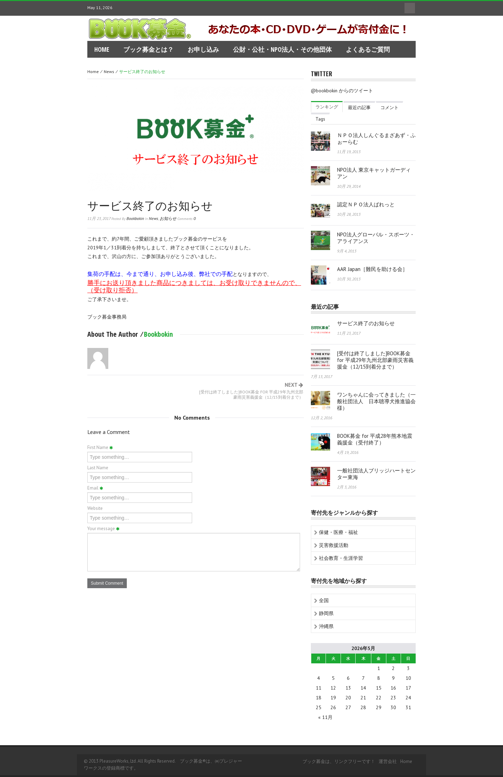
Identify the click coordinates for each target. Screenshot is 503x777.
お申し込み (203, 49)
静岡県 (326, 613)
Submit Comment (107, 583)
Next (249, 391)
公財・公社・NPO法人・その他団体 (282, 49)
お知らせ (168, 218)
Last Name (97, 468)
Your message (103, 529)
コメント (389, 108)
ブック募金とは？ (148, 49)
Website (95, 508)
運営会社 (388, 761)
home (101, 49)
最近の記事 (359, 108)
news (109, 71)
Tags (320, 119)
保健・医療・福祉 (338, 532)
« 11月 (325, 717)
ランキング (326, 107)
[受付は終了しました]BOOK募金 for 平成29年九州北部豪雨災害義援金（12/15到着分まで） (375, 360)
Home (93, 71)
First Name (100, 447)
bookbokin (135, 218)
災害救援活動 (333, 545)
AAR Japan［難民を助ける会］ (372, 269)
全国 (324, 600)
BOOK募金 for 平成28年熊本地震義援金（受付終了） (374, 439)
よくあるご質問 (368, 49)
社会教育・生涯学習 (341, 558)
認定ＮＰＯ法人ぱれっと (366, 204)
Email (95, 488)
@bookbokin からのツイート (342, 90)
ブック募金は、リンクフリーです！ (338, 761)
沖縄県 (326, 626)
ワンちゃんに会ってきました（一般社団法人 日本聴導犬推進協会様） (376, 401)
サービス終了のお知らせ (150, 205)
